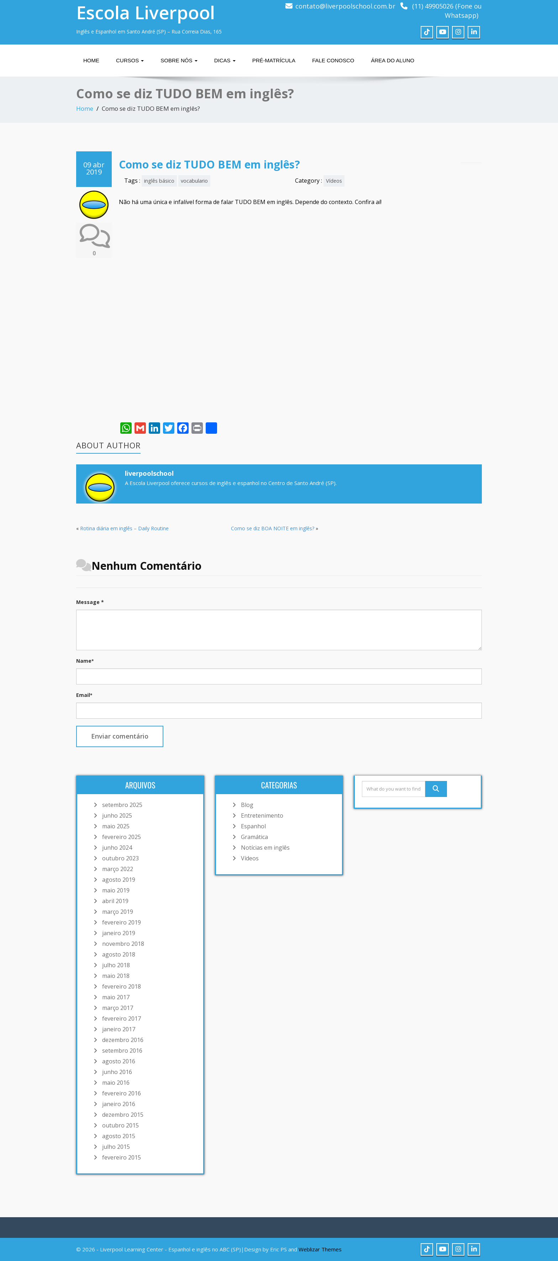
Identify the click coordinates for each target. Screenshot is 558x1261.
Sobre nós (178, 60)
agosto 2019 (118, 879)
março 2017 (117, 1007)
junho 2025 (117, 815)
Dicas (225, 60)
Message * (90, 602)
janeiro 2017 (118, 1029)
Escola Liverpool (145, 12)
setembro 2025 (122, 804)
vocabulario (194, 180)
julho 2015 (116, 1146)
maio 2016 (116, 1082)
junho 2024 (117, 847)
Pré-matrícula (273, 60)
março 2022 (117, 868)
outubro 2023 (120, 858)
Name (85, 660)
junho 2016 (117, 1071)
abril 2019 (115, 901)
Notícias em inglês (265, 847)
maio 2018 (116, 975)
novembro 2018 (123, 943)
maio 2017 (116, 997)
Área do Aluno (392, 60)
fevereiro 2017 (121, 1018)
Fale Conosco (333, 60)
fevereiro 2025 (121, 836)
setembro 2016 (122, 1050)
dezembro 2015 (122, 1114)
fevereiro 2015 (121, 1157)
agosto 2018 (118, 954)
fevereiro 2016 (121, 1093)
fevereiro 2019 (121, 922)
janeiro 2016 (118, 1104)
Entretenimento (262, 815)
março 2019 (117, 911)
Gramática (254, 836)
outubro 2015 (120, 1125)
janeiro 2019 (118, 933)
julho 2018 (116, 965)
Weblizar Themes (320, 1249)
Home (91, 60)
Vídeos (334, 180)
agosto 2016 (118, 1061)
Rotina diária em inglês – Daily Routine (124, 528)
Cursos (130, 60)
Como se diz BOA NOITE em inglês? (272, 528)
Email (84, 695)
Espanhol (253, 826)
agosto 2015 (118, 1136)
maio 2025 (116, 826)
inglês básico (159, 180)
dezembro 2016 (122, 1039)
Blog (247, 804)
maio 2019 (116, 890)
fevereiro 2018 (121, 986)
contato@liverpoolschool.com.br (345, 6)
